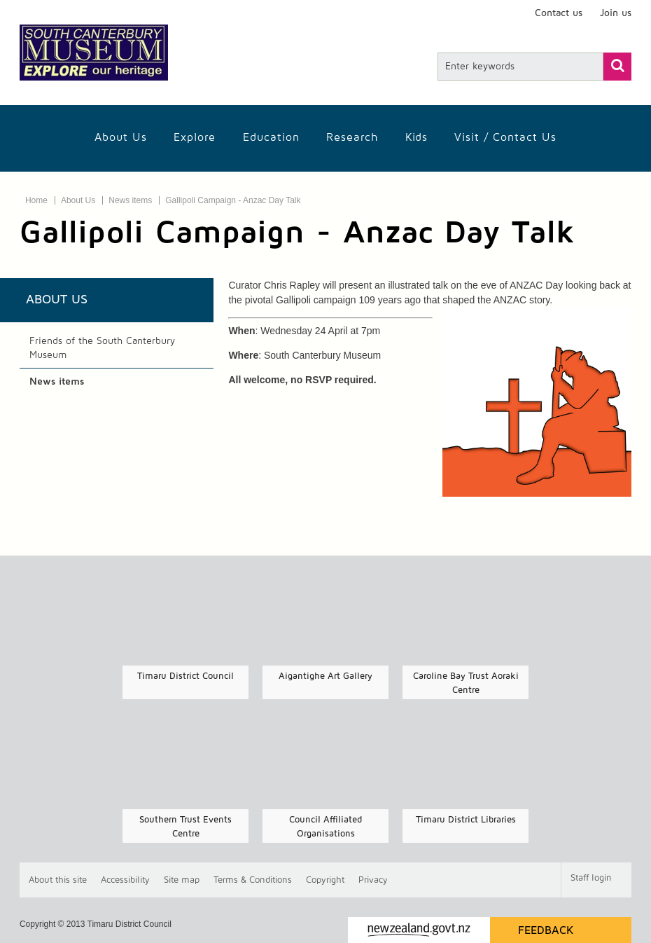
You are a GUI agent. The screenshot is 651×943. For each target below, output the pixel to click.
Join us (615, 13)
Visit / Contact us (505, 137)
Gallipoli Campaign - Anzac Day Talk (232, 200)
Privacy (373, 880)
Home (36, 200)
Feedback (546, 930)
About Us (120, 137)
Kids (416, 137)
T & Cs (253, 880)
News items (130, 200)
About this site (58, 880)
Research (352, 137)
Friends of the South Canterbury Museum (102, 348)
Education (271, 137)
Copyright (325, 880)
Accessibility (125, 880)
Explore (195, 137)
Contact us (558, 13)
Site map (182, 880)
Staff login (591, 878)
